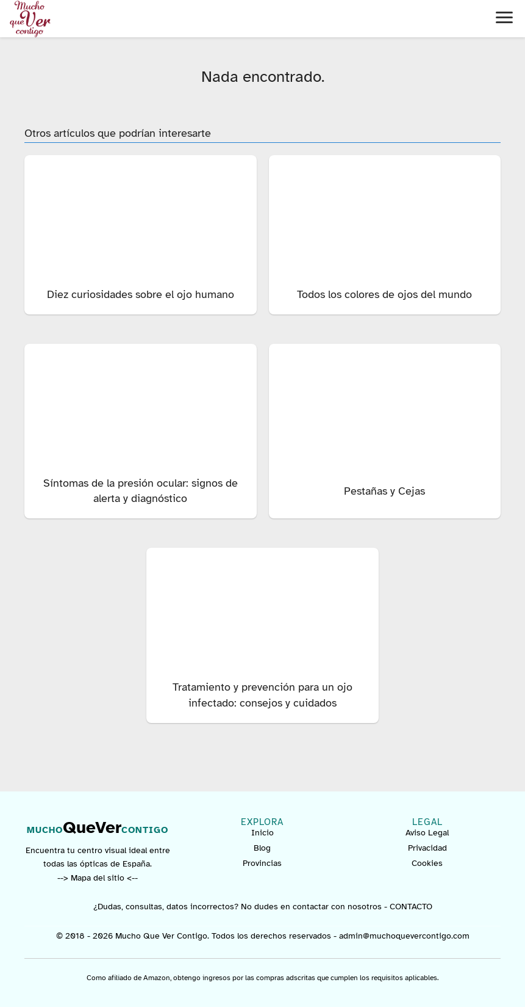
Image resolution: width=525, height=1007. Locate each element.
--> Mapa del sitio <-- (97, 878)
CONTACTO (411, 906)
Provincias (262, 863)
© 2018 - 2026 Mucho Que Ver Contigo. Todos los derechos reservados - (197, 936)
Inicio (262, 832)
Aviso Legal (427, 832)
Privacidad (427, 848)
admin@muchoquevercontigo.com (404, 936)
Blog (262, 848)
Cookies (427, 863)
